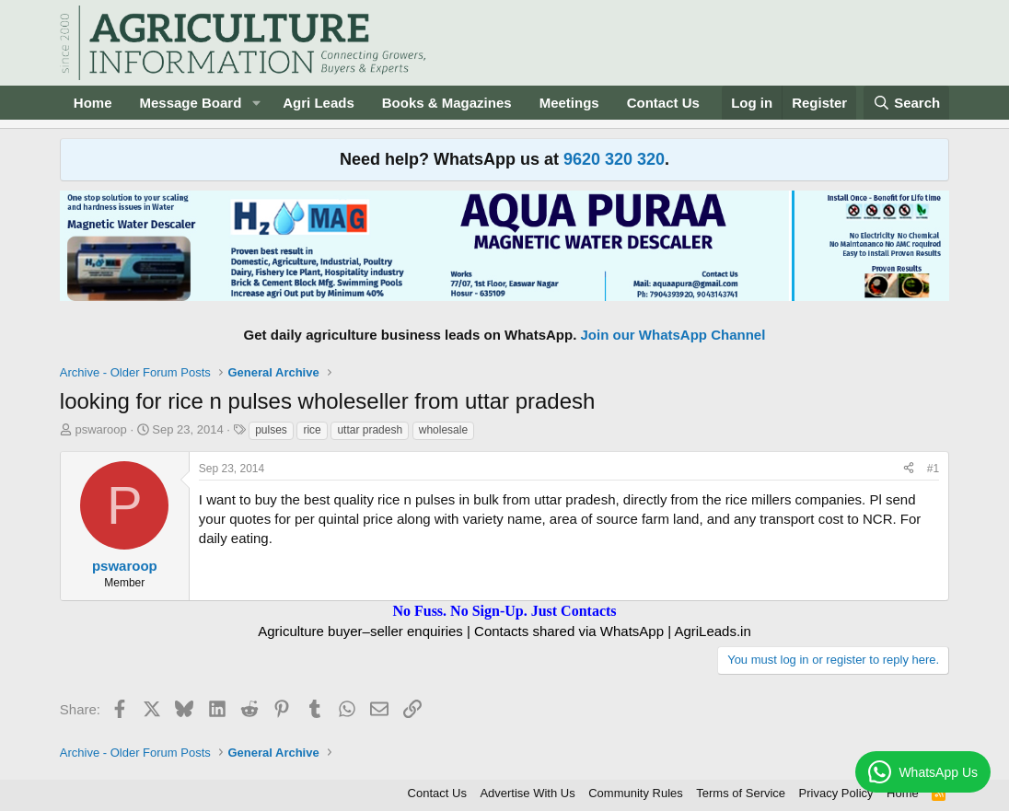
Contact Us (663, 102)
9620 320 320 (614, 159)
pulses (271, 429)
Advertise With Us (527, 793)
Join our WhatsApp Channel (673, 334)
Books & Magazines (447, 102)
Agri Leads (318, 102)
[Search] (907, 103)
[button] (256, 103)
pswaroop (100, 429)
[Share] (909, 469)
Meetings (569, 102)
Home (93, 102)
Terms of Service (740, 793)
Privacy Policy (836, 793)
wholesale (443, 429)
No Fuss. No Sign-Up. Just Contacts (504, 611)
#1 (933, 468)
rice (311, 429)
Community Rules (635, 793)
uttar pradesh (369, 429)
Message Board (190, 102)
